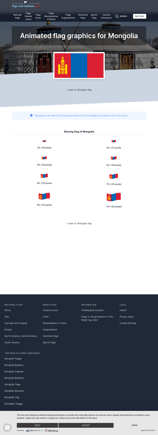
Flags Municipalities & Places (51, 16)
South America (12, 342)
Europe (8, 329)
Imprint (123, 310)
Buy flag (139, 16)
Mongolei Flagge (13, 358)
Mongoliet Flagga (13, 403)
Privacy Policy (151, 430)
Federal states (50, 310)
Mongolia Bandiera (14, 378)
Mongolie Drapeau (13, 371)
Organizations (50, 329)
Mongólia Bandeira (14, 390)
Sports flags (94, 16)
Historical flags (83, 16)
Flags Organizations (68, 16)
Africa (7, 310)
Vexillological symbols (92, 310)
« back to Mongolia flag (79, 89)
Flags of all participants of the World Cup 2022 (97, 318)
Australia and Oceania (15, 323)
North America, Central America (20, 336)
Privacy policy (127, 316)
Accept (86, 425)
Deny (37, 425)
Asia (6, 316)
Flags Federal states (28, 16)
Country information (106, 16)
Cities (46, 316)
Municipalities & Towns (54, 323)
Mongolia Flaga (12, 384)
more (134, 425)
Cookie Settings (128, 323)
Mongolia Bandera (13, 365)
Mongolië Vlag (11, 397)
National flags (17, 16)
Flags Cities (38, 16)
